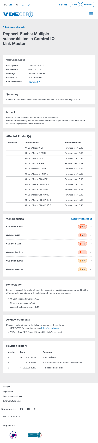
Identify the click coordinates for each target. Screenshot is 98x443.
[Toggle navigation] (91, 13)
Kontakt (6, 387)
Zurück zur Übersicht (15, 27)
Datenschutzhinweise (12, 401)
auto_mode (28, 5)
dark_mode (23, 5)
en (10, 4)
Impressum (8, 391)
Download (33, 82)
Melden (88, 4)
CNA (74, 4)
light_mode (17, 5)
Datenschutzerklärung (12, 396)
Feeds (64, 4)
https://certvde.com (50, 328)
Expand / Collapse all (81, 218)
